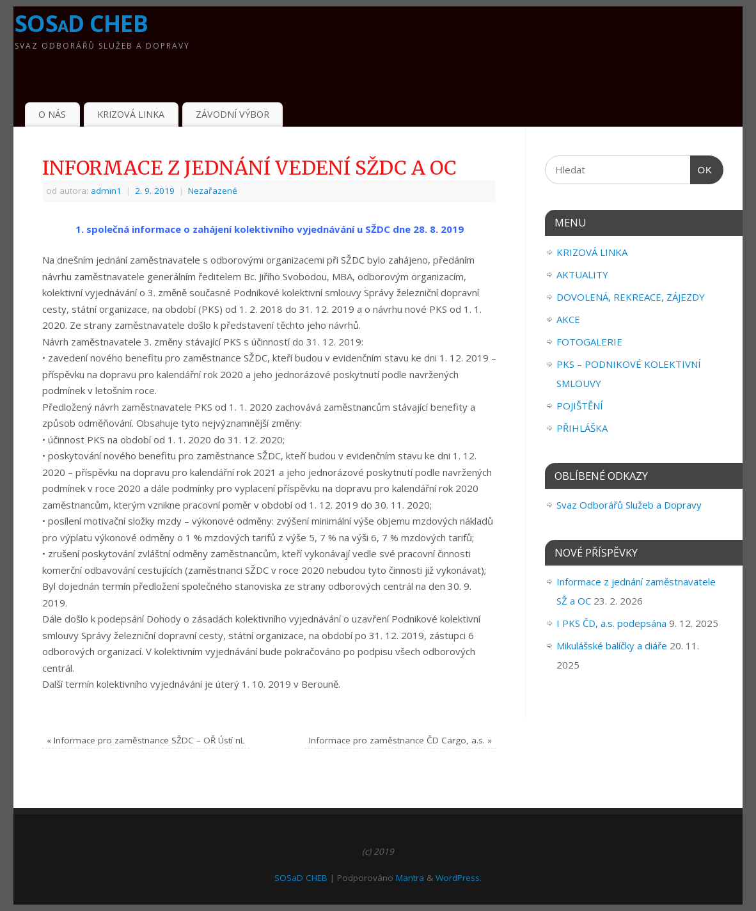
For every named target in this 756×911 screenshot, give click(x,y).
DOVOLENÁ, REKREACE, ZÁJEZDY (630, 296)
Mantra (410, 877)
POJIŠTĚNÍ (579, 405)
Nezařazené (212, 190)
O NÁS (52, 114)
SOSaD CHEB (81, 23)
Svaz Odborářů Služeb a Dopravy (629, 504)
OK (701, 170)
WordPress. (459, 877)
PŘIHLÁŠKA (582, 428)
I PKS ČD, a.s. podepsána (611, 623)
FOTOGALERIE (589, 341)
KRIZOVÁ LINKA (130, 114)
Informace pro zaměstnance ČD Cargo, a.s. (400, 740)
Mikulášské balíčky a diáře (611, 645)
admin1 (106, 190)
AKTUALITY (582, 274)
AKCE (568, 319)
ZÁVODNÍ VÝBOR (232, 114)
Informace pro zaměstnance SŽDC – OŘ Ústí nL (146, 740)
